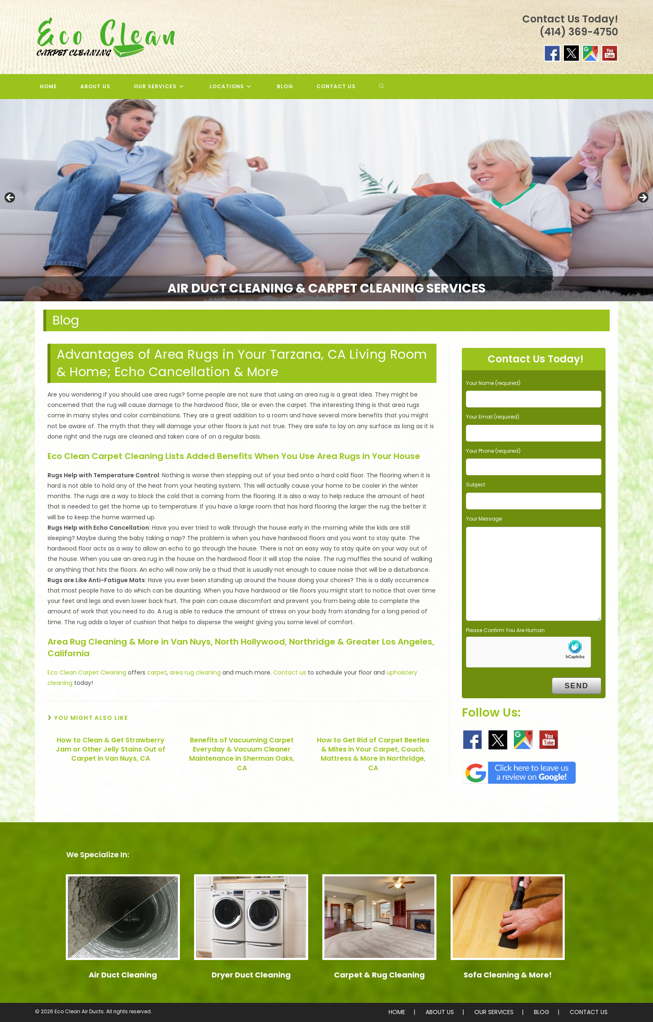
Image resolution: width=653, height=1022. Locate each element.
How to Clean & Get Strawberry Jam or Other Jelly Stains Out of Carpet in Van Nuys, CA (110, 750)
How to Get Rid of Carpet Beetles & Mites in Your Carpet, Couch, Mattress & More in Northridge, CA (373, 754)
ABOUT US (440, 1012)
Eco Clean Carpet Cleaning (86, 672)
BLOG (541, 1012)
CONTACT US (589, 1012)
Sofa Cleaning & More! (508, 975)
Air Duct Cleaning (123, 975)
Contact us (289, 672)
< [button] (10, 198)
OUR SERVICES (493, 1012)
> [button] (642, 198)
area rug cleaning (195, 672)
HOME (397, 1012)
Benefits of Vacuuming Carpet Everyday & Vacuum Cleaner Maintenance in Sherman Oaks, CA (241, 754)
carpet (157, 672)
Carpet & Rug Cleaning (379, 975)
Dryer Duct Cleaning (251, 975)
